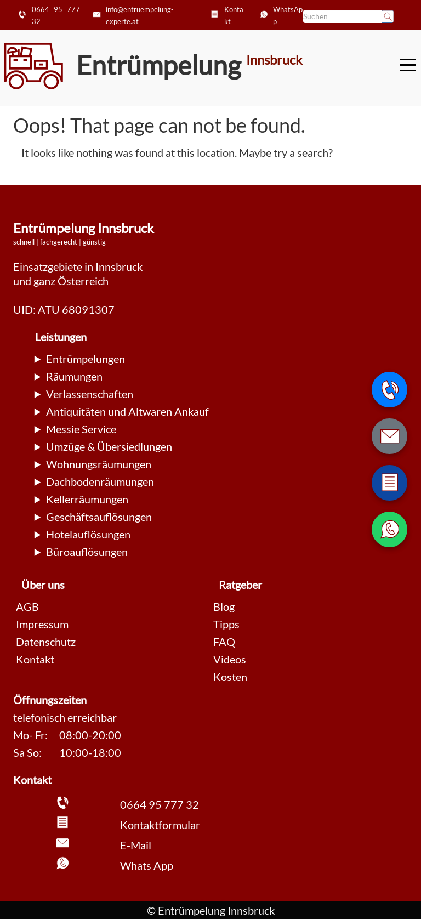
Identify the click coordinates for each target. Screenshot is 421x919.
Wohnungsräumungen (98, 463)
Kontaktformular (160, 824)
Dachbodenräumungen (100, 481)
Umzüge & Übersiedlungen (109, 446)
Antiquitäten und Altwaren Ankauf (127, 411)
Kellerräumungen (87, 499)
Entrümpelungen (85, 358)
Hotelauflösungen (88, 534)
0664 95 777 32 (159, 804)
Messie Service (81, 428)
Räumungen (74, 376)
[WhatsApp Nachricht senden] (389, 529)
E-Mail (135, 845)
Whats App (146, 865)
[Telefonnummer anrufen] (389, 389)
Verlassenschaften (89, 393)
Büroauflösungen (87, 551)
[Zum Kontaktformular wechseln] (389, 483)
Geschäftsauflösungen (99, 516)
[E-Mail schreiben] (389, 436)
